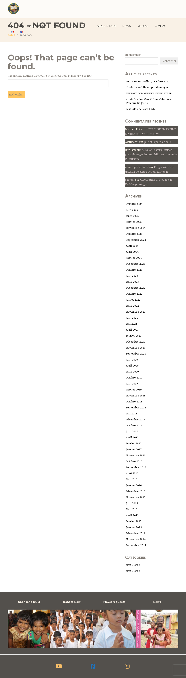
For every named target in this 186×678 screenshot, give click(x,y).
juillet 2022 (133, 299)
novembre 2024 (135, 227)
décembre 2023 (135, 263)
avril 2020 (132, 365)
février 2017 (133, 443)
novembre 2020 (135, 347)
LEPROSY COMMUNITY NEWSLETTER (149, 93)
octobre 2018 (134, 401)
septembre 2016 (136, 467)
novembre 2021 (135, 311)
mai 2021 (131, 323)
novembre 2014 (135, 539)
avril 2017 (132, 437)
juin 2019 (132, 383)
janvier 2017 (134, 449)
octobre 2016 (134, 461)
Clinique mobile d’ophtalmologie (147, 87)
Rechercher (133, 54)
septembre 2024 (136, 239)
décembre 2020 (135, 341)
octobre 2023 (134, 269)
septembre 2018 (136, 407)
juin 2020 (132, 359)
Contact (161, 26)
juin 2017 (132, 431)
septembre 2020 (136, 353)
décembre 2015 (135, 491)
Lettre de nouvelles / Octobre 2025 (147, 81)
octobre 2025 (134, 203)
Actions (81, 26)
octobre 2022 (134, 293)
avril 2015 (132, 515)
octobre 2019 (134, 377)
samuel (129, 179)
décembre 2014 (135, 533)
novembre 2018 (135, 395)
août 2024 (132, 245)
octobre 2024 (134, 233)
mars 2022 (132, 305)
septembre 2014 (136, 545)
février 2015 (133, 521)
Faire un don (105, 26)
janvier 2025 (134, 221)
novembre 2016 (135, 455)
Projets (60, 26)
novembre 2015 (135, 497)
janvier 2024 (134, 257)
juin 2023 (132, 275)
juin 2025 (132, 209)
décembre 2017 (135, 419)
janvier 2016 (134, 485)
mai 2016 (131, 479)
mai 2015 (131, 509)
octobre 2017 (134, 425)
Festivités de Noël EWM (140, 109)
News (126, 26)
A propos (37, 26)
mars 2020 (132, 371)
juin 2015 (132, 503)
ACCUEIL (17, 26)
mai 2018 (131, 413)
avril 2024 (132, 251)
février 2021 (133, 335)
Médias (142, 26)
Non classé (133, 564)
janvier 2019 (134, 389)
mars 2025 (132, 215)
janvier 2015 (134, 527)
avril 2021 (132, 329)
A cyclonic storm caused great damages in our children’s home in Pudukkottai (151, 154)
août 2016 (132, 473)
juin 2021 (132, 317)
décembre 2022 (135, 287)
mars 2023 (132, 281)
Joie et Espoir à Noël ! (157, 142)
